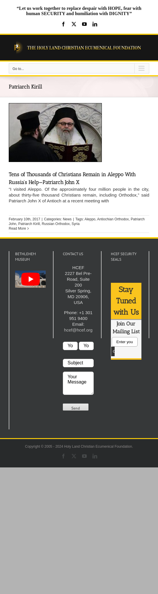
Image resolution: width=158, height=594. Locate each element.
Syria (75, 224)
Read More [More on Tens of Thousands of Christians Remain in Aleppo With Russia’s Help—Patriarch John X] (17, 228)
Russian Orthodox (56, 224)
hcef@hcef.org (78, 329)
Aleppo (89, 219)
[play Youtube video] (30, 279)
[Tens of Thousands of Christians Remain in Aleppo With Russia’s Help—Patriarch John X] (55, 132)
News (67, 219)
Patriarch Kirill (29, 224)
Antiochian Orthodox (113, 219)
